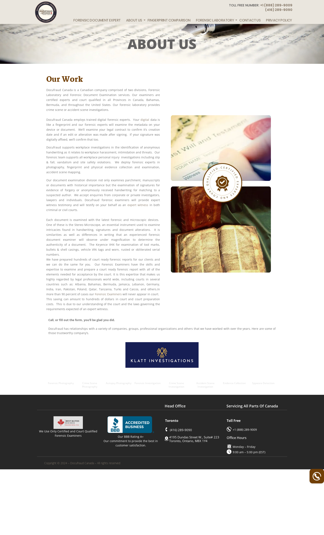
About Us (134, 20)
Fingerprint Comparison (169, 20)
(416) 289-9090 (278, 9)
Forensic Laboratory (215, 20)
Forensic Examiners (108, 294)
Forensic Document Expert (97, 20)
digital (145, 120)
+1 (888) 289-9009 (276, 5)
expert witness (137, 205)
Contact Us (250, 20)
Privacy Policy (279, 20)
